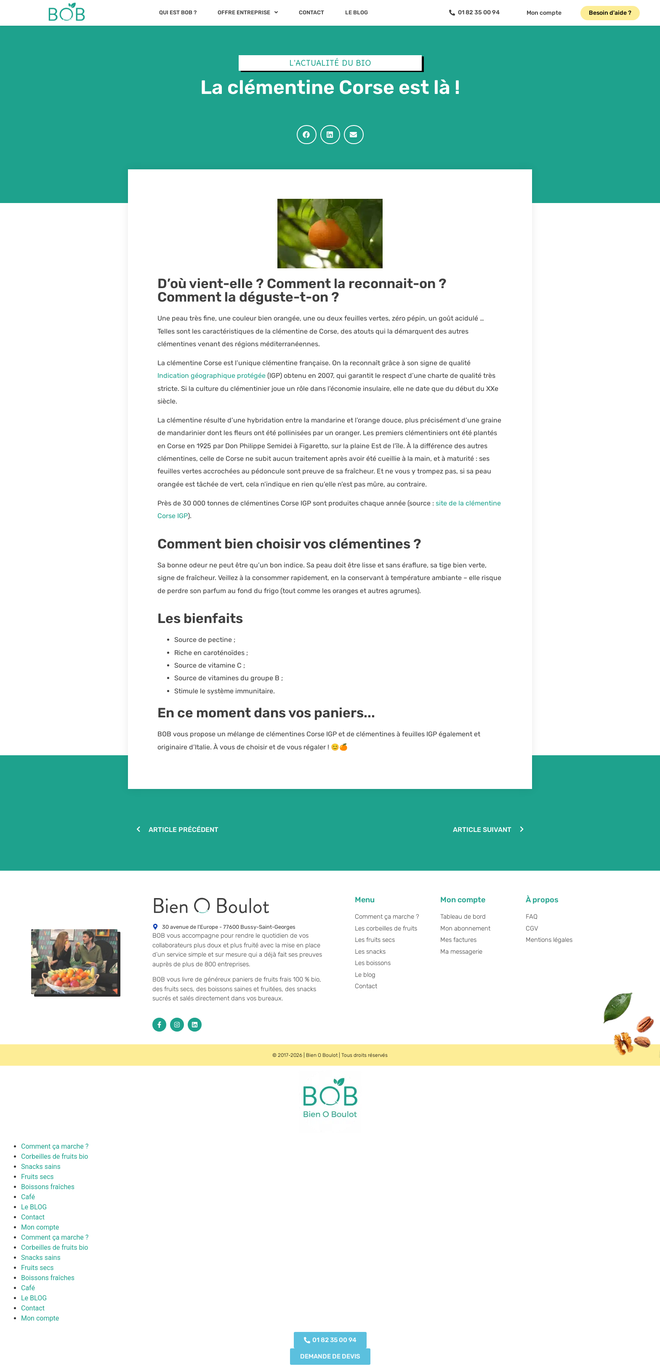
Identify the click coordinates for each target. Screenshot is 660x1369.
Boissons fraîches (48, 1187)
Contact (33, 1217)
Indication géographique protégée (211, 376)
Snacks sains (41, 1167)
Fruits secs (37, 1177)
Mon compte (40, 1227)
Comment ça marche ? (54, 1146)
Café (28, 1197)
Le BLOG (34, 1207)
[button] (307, 134)
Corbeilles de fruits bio (54, 1156)
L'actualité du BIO (330, 62)
